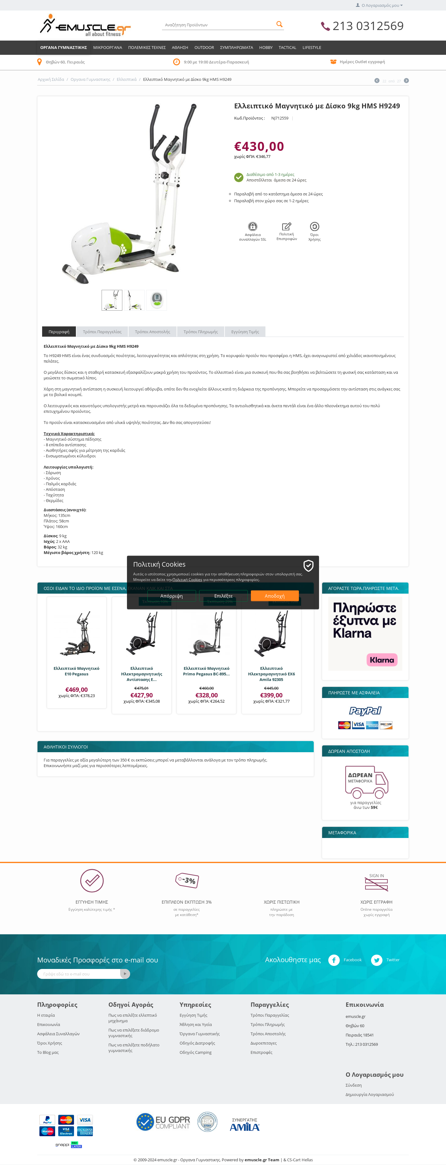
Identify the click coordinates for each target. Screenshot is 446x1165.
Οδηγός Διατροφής (197, 1043)
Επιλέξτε (223, 596)
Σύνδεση (354, 1085)
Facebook (345, 960)
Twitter (385, 960)
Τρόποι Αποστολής (152, 331)
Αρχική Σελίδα (51, 79)
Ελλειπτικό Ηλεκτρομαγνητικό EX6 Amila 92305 (271, 673)
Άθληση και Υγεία (196, 1024)
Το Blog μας (48, 1052)
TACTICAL (287, 47)
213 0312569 (368, 25)
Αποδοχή (275, 596)
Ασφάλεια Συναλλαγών (58, 1033)
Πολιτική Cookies (187, 579)
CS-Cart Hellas (300, 1160)
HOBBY (266, 47)
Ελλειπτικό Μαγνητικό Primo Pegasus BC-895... (206, 671)
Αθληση (180, 47)
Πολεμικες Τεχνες (147, 47)
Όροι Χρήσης (49, 1043)
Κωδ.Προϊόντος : (249, 118)
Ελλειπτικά (127, 79)
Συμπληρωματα (236, 47)
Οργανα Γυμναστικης (63, 47)
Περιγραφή (59, 331)
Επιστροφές (261, 1052)
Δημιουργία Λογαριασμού (370, 1094)
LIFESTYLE (312, 47)
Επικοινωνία (48, 1024)
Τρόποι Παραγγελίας (102, 331)
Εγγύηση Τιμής (245, 331)
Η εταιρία (46, 1015)
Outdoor (204, 47)
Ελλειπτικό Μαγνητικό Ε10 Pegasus (76, 671)
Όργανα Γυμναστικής (200, 1033)
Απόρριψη (171, 596)
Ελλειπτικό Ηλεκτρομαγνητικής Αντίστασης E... (141, 673)
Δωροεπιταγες (264, 1043)
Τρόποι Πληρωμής (201, 331)
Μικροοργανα (107, 47)
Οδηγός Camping (196, 1052)
